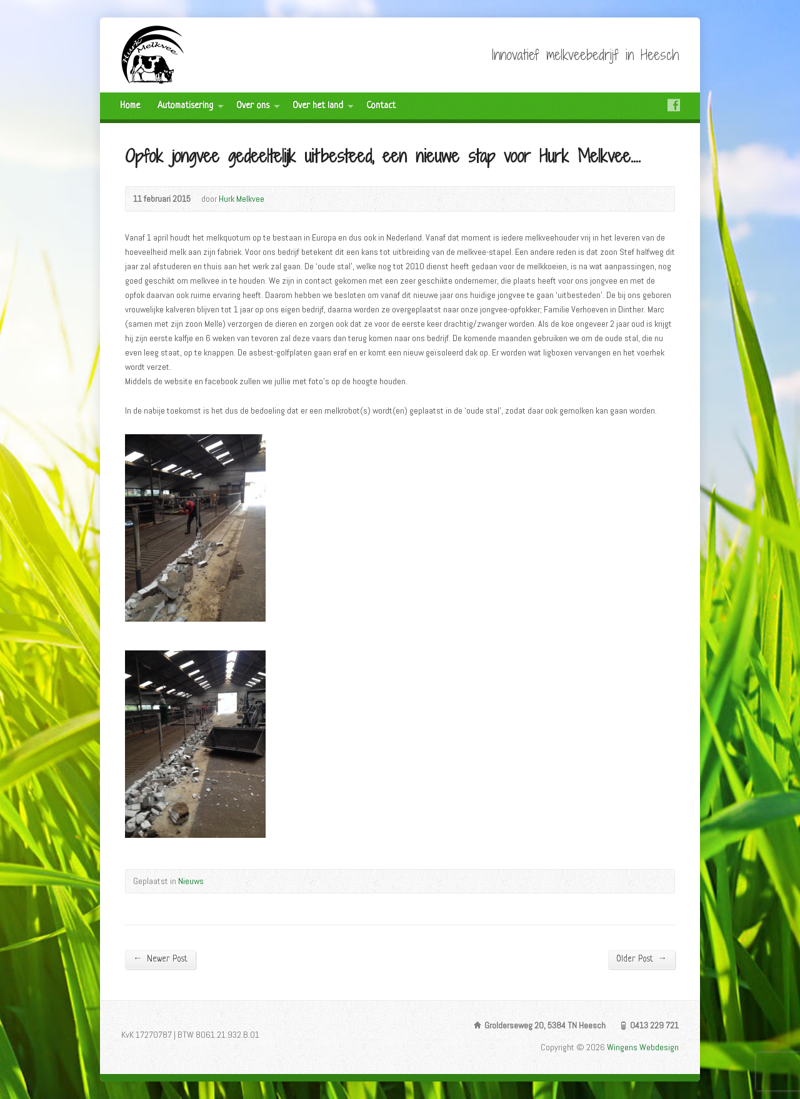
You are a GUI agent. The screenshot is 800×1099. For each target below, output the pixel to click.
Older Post (641, 959)
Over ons (252, 106)
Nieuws (191, 881)
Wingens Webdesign (643, 1047)
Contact (381, 106)
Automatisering (185, 106)
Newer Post (160, 959)
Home (130, 106)
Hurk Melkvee (241, 198)
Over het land (317, 106)
